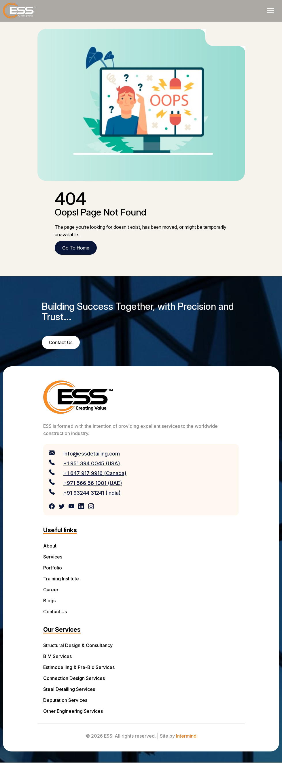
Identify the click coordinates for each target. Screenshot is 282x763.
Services (52, 557)
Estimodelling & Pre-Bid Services (79, 667)
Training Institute (61, 579)
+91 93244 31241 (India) (92, 493)
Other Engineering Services (73, 711)
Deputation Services (65, 700)
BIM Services (57, 656)
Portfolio (52, 568)
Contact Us (55, 611)
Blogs (49, 600)
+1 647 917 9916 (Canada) (94, 473)
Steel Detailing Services (69, 689)
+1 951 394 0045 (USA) (91, 463)
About (49, 546)
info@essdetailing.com (91, 454)
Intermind (186, 736)
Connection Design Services (74, 678)
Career (50, 590)
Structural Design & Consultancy (78, 645)
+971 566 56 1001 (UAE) (92, 483)
